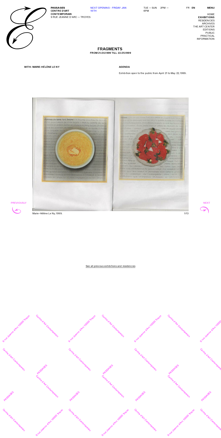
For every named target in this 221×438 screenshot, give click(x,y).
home (211, 14)
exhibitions (206, 17)
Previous (71, 159)
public (210, 33)
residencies (206, 20)
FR (187, 7)
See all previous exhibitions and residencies (110, 266)
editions (209, 29)
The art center (204, 26)
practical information (206, 37)
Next (149, 159)
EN (193, 7)
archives (208, 23)
